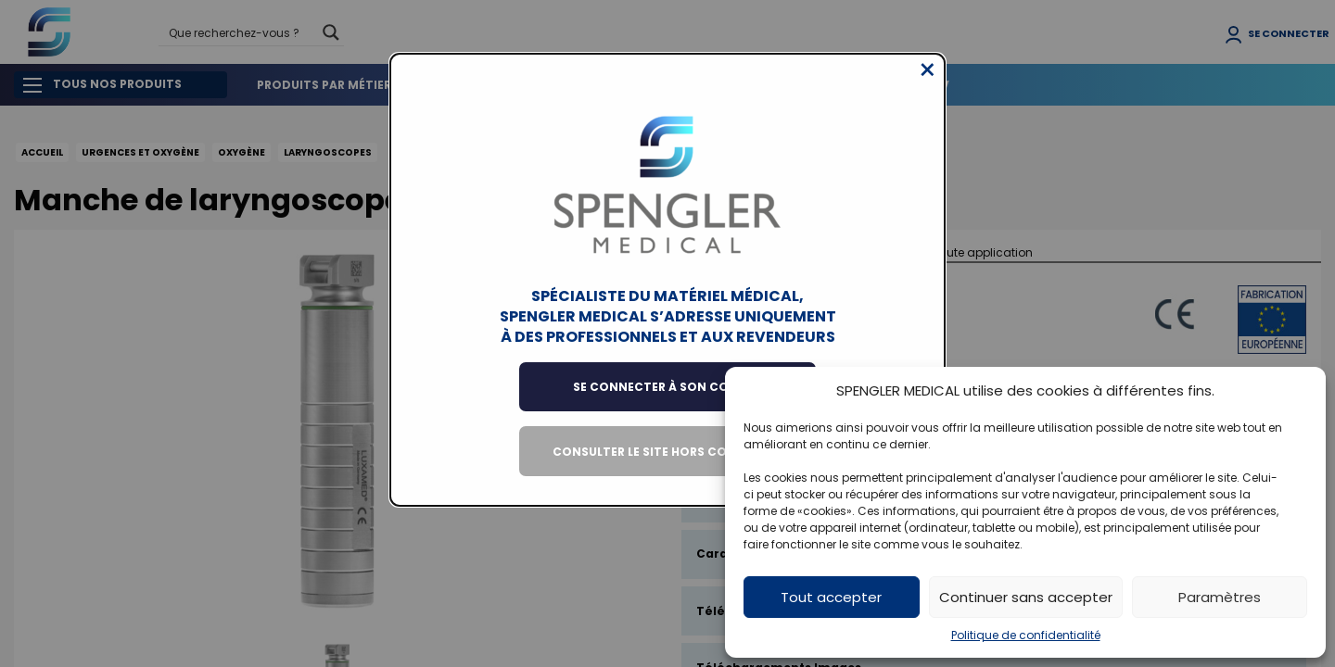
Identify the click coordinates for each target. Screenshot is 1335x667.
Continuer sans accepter (1025, 597)
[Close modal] (927, 84)
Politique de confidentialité (1025, 635)
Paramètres (1219, 597)
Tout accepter (831, 597)
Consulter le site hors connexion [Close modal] (668, 465)
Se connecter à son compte (667, 401)
